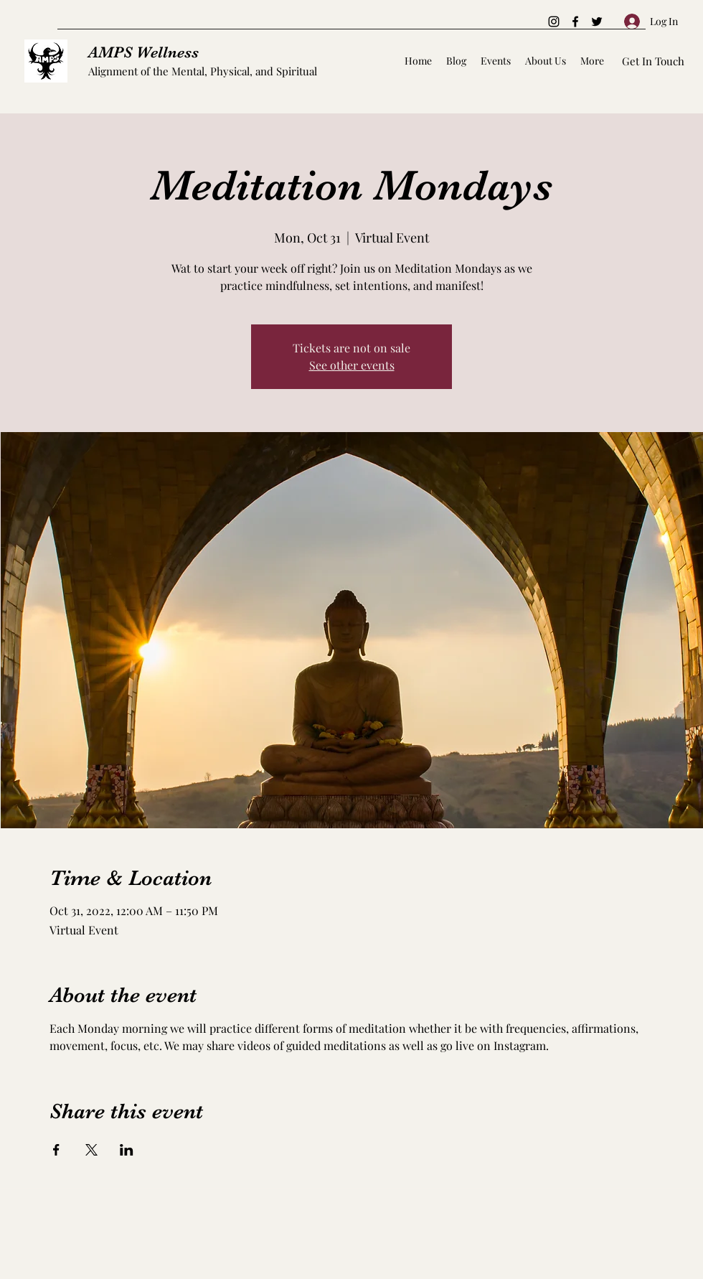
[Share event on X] (91, 1150)
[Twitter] (597, 21)
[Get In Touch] (653, 61)
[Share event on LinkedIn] (126, 1150)
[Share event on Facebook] (56, 1150)
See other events (352, 365)
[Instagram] (554, 21)
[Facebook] (575, 21)
